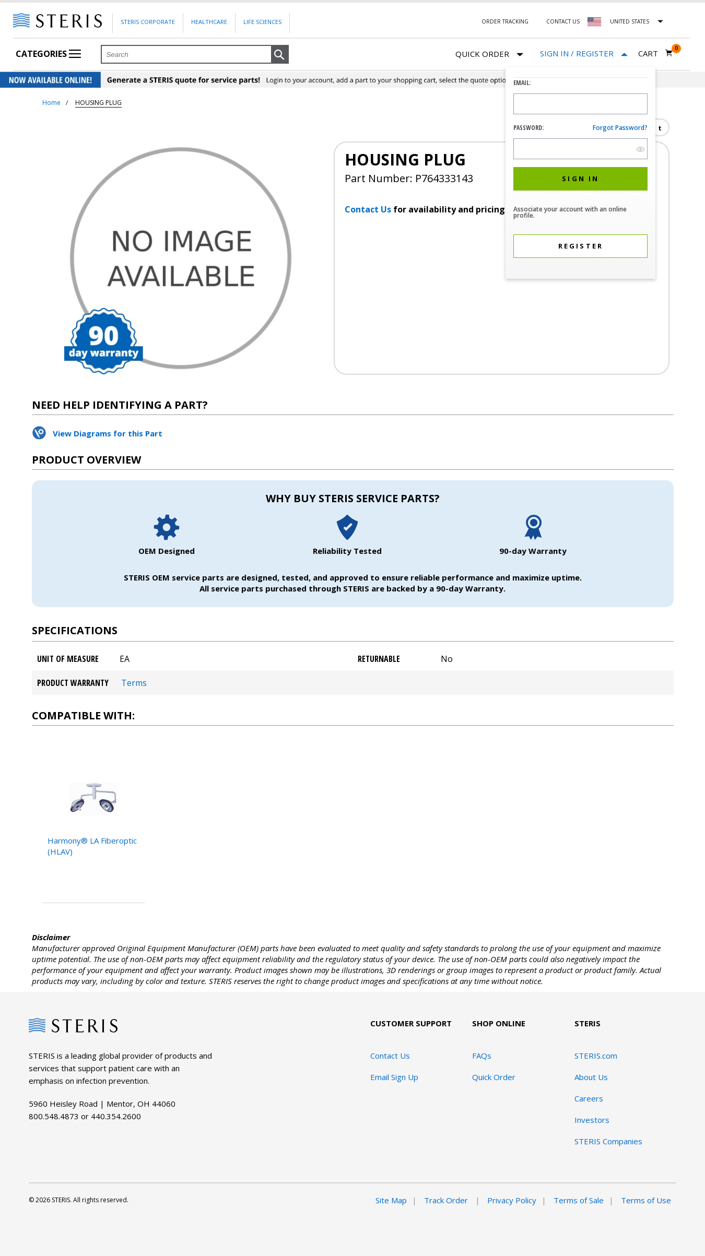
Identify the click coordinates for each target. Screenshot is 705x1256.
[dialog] (580, 174)
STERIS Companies (608, 1141)
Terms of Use (646, 1200)
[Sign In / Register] (584, 53)
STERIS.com (595, 1055)
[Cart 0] (655, 53)
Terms (134, 683)
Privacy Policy (511, 1200)
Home (51, 102)
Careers (588, 1098)
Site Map (391, 1200)
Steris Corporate (148, 22)
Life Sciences (262, 22)
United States (629, 21)
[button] (280, 55)
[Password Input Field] (580, 148)
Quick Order (489, 54)
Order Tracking (504, 21)
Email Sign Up (394, 1077)
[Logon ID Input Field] (580, 103)
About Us (591, 1077)
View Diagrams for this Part (107, 433)
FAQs (481, 1055)
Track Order (447, 1200)
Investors (591, 1120)
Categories (48, 54)
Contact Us (563, 21)
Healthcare (209, 22)
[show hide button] (640, 149)
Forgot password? (620, 127)
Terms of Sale (579, 1200)
